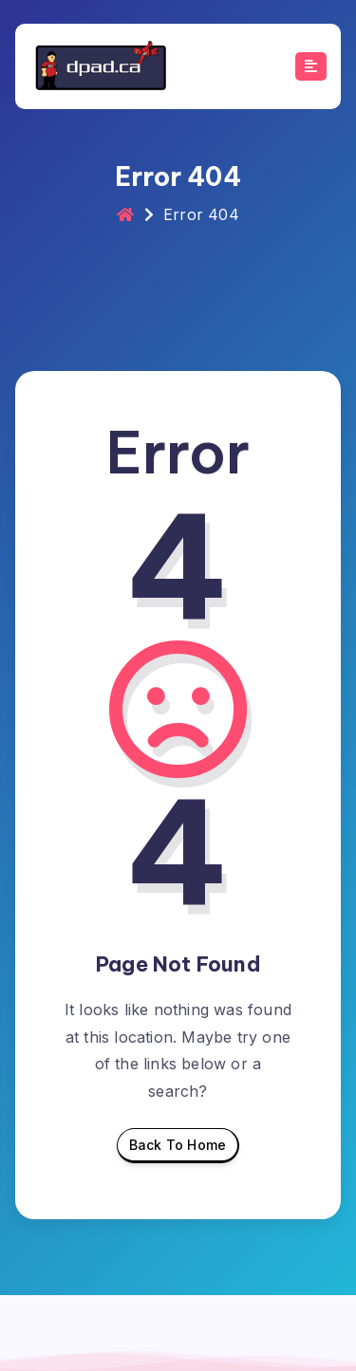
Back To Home (177, 1150)
